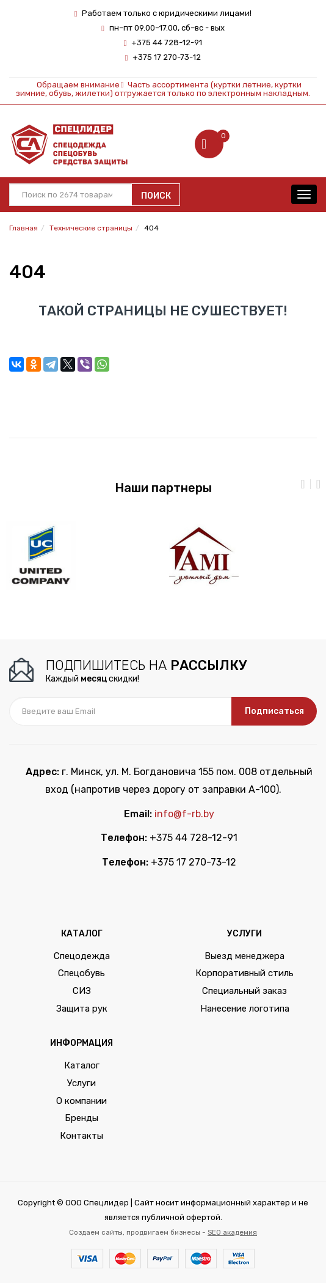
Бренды (81, 1117)
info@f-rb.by (184, 814)
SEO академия (232, 1232)
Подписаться (274, 711)
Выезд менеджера (244, 955)
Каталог (82, 1065)
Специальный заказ (244, 990)
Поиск (156, 196)
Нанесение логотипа (244, 1008)
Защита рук (81, 1008)
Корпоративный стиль (244, 973)
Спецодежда (82, 955)
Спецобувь (81, 973)
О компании (81, 1100)
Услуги (81, 1083)
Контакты (81, 1135)
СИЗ (82, 990)
